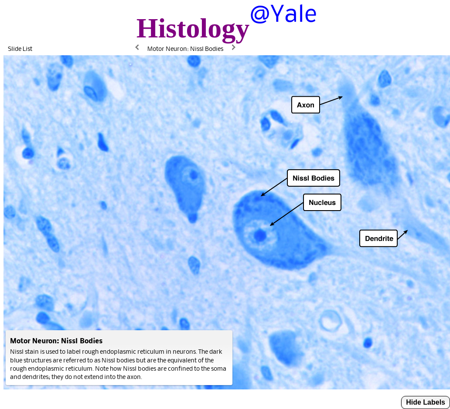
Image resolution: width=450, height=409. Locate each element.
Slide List (20, 48)
